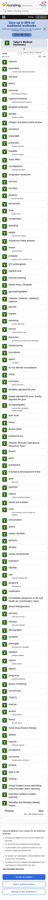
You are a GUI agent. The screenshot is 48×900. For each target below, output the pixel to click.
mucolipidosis (15, 166)
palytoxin (13, 487)
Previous (9, 810)
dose (11, 210)
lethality (12, 114)
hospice (13, 765)
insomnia (13, 90)
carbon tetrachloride (19, 554)
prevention (14, 143)
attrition (12, 734)
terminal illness (17, 723)
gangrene (13, 582)
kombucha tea (16, 436)
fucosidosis (14, 352)
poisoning (13, 320)
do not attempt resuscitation (23, 367)
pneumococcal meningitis (20, 647)
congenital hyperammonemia (21, 102)
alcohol (12, 711)
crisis (11, 509)
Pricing (30, 17)
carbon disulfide (17, 533)
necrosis (13, 181)
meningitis (14, 643)
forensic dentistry (17, 198)
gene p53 (15, 482)
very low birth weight (19, 236)
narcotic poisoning (18, 324)
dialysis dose (16, 214)
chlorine (13, 704)
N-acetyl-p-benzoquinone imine (24, 471)
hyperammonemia (18, 98)
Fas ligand (15, 363)
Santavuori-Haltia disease (22, 240)
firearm (12, 451)
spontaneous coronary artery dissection (25, 341)
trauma (12, 329)
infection (13, 621)
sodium (12, 494)
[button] (41, 17)
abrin (11, 458)
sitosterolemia (16, 345)
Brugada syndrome (18, 107)
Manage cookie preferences (24, 892)
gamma (12, 306)
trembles (13, 188)
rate (11, 574)
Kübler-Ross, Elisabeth (20, 284)
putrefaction (15, 465)
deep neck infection (18, 625)
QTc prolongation (17, 264)
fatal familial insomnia (19, 94)
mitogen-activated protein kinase (25, 122)
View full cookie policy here (13, 869)
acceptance (14, 750)
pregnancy (14, 675)
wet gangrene (16, 586)
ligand (12, 359)
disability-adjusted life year (22, 389)
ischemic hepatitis (18, 154)
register (12, 313)
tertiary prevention (18, 146)
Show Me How (21, 35)
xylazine (13, 61)
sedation (13, 652)
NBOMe (13, 567)
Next (41, 810)
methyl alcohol (17, 715)
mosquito (13, 636)
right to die (14, 772)
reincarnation (15, 519)
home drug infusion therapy (22, 728)
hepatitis (13, 151)
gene (11, 478)
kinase (12, 247)
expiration (14, 561)
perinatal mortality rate (19, 578)
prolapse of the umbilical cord (22, 259)
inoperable (14, 136)
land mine (14, 415)
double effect (15, 429)
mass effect (14, 159)
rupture (12, 660)
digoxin (12, 668)
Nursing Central (17, 4)
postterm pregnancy (18, 679)
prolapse (13, 256)
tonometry (14, 381)
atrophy (12, 547)
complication (15, 218)
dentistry (13, 195)
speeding (13, 225)
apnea (12, 526)
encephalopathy (17, 404)
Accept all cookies (24, 877)
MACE (12, 83)
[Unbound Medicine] (43, 4)
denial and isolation (18, 502)
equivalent (14, 68)
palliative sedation (18, 655)
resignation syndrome (20, 174)
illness (12, 719)
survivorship (15, 690)
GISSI (12, 374)
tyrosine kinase (17, 251)
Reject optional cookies (24, 884)
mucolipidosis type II (19, 170)
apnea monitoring (17, 684)
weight (12, 232)
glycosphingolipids (18, 291)
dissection (14, 337)
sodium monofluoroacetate (21, 497)
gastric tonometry (18, 385)
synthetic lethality (17, 117)
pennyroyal (14, 203)
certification (14, 591)
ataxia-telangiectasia (19, 606)
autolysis (13, 76)
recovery (13, 613)
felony (12, 422)
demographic (15, 630)
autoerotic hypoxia (18, 745)
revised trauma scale (19, 332)
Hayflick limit (15, 271)
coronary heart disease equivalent (23, 72)
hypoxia (13, 741)
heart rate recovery (18, 617)
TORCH (13, 697)
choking (13, 778)
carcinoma (14, 756)
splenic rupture (17, 664)
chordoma (14, 129)
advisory (13, 540)
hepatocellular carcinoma (20, 760)
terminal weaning (17, 278)
